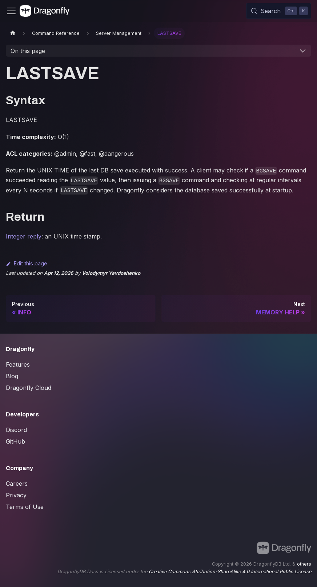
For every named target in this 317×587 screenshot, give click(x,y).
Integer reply (23, 236)
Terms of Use (25, 506)
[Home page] (13, 33)
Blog (12, 376)
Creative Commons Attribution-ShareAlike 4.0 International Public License (230, 571)
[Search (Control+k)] (278, 11)
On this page (28, 50)
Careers (17, 483)
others (304, 564)
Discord (16, 429)
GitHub (15, 441)
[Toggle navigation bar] (11, 10)
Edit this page (26, 263)
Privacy (16, 495)
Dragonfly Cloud (28, 387)
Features (18, 364)
